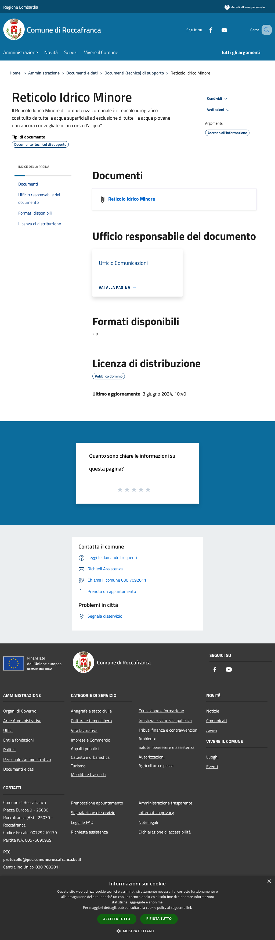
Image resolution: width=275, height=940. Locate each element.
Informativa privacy (156, 812)
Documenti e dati (82, 73)
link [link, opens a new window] (189, 907)
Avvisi (211, 730)
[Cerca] (265, 29)
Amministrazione (44, 73)
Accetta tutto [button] (116, 919)
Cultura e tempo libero (91, 720)
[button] (137, 931)
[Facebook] (204, 29)
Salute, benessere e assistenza (166, 747)
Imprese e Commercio (90, 740)
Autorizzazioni (152, 757)
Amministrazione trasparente (165, 803)
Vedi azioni (219, 110)
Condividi (218, 98)
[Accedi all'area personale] (245, 7)
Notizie (212, 711)
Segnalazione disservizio (93, 812)
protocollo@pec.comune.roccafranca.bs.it (42, 859)
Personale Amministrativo (27, 759)
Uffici (8, 730)
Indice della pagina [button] (33, 166)
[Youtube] (217, 29)
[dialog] (137, 908)
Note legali (148, 822)
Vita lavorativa (84, 730)
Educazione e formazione (161, 710)
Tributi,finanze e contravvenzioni (168, 730)
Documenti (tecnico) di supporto (134, 73)
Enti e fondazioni (18, 740)
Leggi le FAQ (82, 822)
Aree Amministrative (22, 720)
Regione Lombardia (20, 7)
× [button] (269, 882)
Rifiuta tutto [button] (159, 918)
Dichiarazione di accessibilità (165, 832)
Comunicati (216, 720)
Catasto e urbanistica (90, 757)
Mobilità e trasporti (88, 774)
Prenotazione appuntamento (97, 803)
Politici (9, 749)
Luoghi (212, 757)
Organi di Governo (19, 711)
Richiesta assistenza (89, 832)
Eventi (212, 766)
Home (15, 73)
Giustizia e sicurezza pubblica (165, 720)
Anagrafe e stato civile (91, 711)
